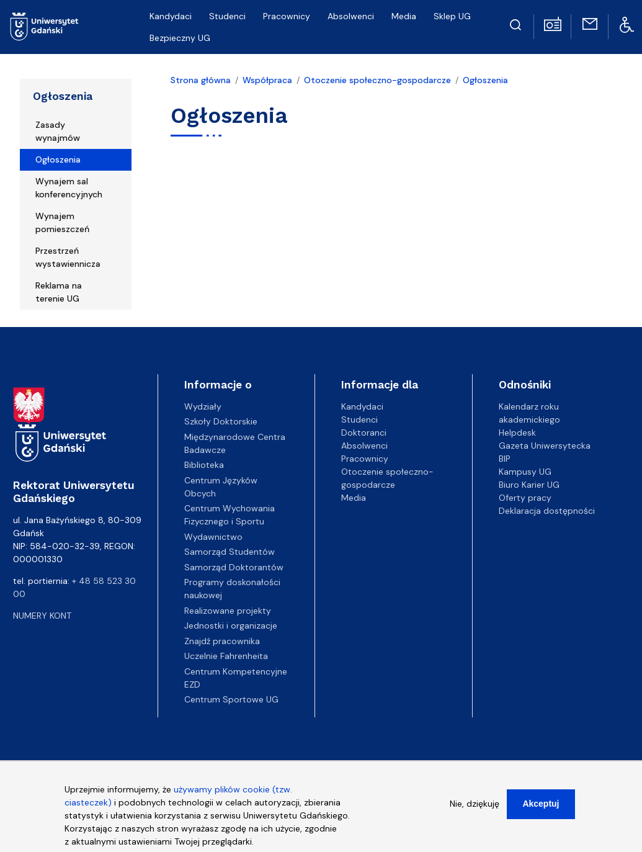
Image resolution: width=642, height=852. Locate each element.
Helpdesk (517, 432)
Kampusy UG (525, 471)
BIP (504, 458)
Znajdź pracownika (222, 641)
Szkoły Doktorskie (220, 421)
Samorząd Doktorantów (233, 567)
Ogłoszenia (62, 96)
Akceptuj (540, 813)
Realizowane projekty (227, 610)
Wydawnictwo (213, 536)
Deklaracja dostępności (547, 510)
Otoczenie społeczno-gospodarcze (377, 80)
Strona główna (201, 80)
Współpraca (267, 80)
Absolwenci (351, 16)
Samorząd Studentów (229, 551)
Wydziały (202, 406)
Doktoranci (363, 432)
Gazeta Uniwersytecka (545, 445)
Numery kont (42, 615)
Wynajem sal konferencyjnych (68, 188)
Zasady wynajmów (57, 131)
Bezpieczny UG (179, 37)
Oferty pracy (525, 497)
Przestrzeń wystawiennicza (67, 257)
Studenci (227, 16)
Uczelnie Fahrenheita (226, 655)
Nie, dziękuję (474, 812)
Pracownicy (286, 16)
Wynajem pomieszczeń (62, 222)
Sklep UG (452, 16)
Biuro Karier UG (529, 484)
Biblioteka (204, 464)
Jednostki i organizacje (230, 625)
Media (403, 16)
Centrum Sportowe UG (231, 699)
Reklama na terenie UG (58, 292)
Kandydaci (170, 16)
